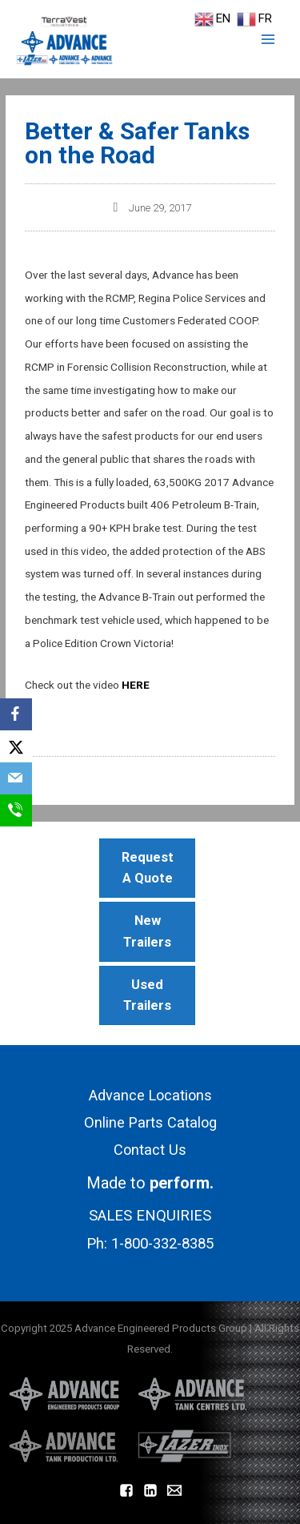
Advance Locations (150, 1095)
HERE (136, 684)
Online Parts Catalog (150, 1122)
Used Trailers (147, 995)
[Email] (16, 778)
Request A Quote (148, 868)
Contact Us (150, 1149)
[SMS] (16, 810)
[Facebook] (16, 714)
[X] (16, 746)
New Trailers (147, 931)
